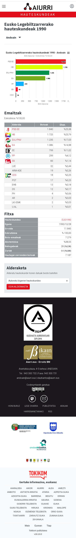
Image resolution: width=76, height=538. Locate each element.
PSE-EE (16, 129)
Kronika (48, 508)
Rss (50, 411)
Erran (61, 496)
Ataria (45, 492)
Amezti (62, 488)
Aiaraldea (16, 488)
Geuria (45, 500)
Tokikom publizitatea (38, 530)
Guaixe (45, 504)
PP (13, 155)
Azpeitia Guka (61, 492)
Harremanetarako (34, 411)
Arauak (64, 406)
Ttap (49, 525)
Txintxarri (19, 515)
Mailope (61, 508)
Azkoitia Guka (19, 496)
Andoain (13, 37)
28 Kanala (38, 519)
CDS (14, 175)
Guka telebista (18, 508)
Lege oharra (31, 406)
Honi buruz (14, 406)
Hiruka (35, 508)
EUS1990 (66, 219)
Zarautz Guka (37, 515)
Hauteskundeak (38, 14)
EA (13, 145)
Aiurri (40, 488)
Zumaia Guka (56, 515)
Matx (27, 525)
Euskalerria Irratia (26, 500)
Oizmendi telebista (35, 511)
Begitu (49, 496)
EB (13, 161)
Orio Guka (56, 511)
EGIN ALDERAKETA (18, 286)
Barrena (36, 496)
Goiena (57, 500)
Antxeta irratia (29, 492)
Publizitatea (49, 406)
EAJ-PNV (16, 139)
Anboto (11, 492)
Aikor (29, 488)
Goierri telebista (27, 504)
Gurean (38, 525)
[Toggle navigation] (4, 6)
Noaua (17, 511)
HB (13, 134)
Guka (56, 504)
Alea (51, 488)
